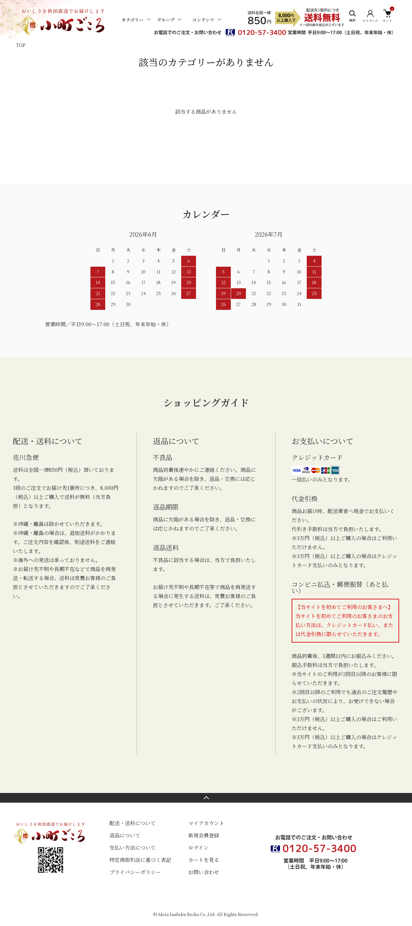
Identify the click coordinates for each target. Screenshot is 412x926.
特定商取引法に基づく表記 (140, 860)
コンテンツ (203, 19)
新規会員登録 (203, 835)
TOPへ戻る (206, 798)
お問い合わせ (203, 872)
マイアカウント (206, 823)
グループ (165, 19)
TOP (20, 45)
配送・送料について (132, 823)
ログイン (198, 847)
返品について (124, 835)
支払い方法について (132, 847)
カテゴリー (132, 19)
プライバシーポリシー (135, 872)
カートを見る (203, 860)
